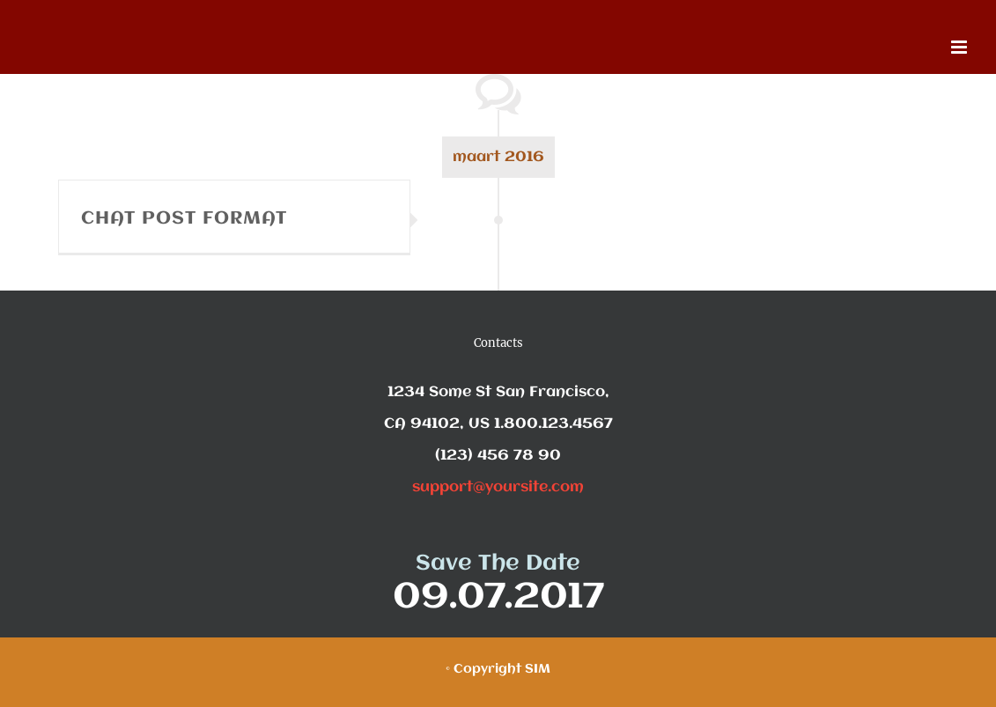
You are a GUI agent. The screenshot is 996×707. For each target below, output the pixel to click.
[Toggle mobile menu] (960, 47)
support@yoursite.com (498, 487)
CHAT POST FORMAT (184, 219)
